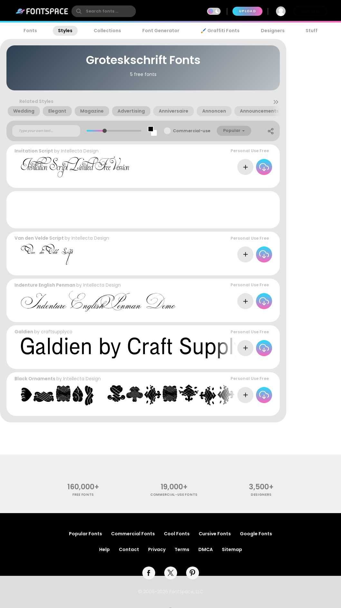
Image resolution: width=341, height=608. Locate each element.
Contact (129, 549)
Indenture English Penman (44, 285)
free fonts (83, 494)
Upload (247, 11)
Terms (182, 549)
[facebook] (148, 573)
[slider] (104, 131)
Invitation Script (33, 151)
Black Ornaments (34, 378)
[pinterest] (192, 573)
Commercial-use (191, 131)
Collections (107, 30)
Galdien (23, 331)
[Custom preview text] (46, 131)
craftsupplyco (56, 331)
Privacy (157, 549)
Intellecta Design (80, 151)
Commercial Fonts (133, 533)
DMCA (205, 549)
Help (104, 549)
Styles (65, 30)
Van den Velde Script (39, 238)
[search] (103, 11)
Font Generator (160, 30)
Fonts (30, 30)
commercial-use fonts (174, 494)
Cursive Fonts (215, 533)
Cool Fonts (177, 533)
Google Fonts (256, 533)
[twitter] (170, 573)
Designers (273, 30)
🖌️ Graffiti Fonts (220, 30)
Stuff (311, 30)
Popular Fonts (85, 533)
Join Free (310, 11)
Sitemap (232, 549)
